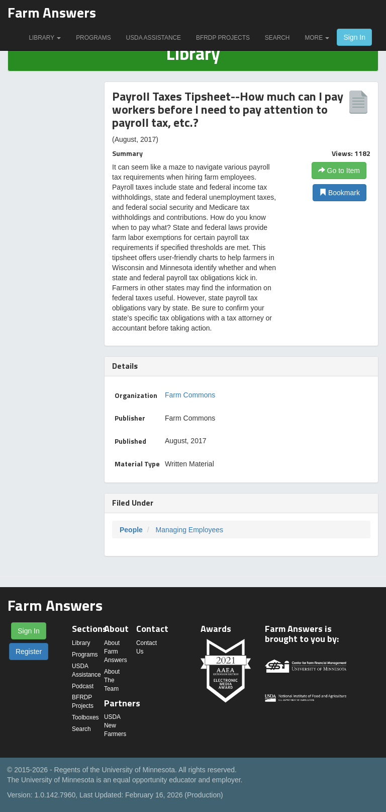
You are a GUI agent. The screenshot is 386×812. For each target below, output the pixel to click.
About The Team (112, 680)
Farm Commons (190, 395)
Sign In (354, 37)
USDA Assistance (153, 37)
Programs (93, 37)
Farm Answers (52, 12)
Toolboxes (85, 717)
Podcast (82, 686)
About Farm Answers (115, 651)
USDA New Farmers (115, 725)
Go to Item (339, 171)
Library (45, 37)
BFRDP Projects (223, 37)
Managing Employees (189, 530)
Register (29, 651)
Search (277, 37)
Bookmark (339, 193)
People (131, 530)
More (317, 37)
